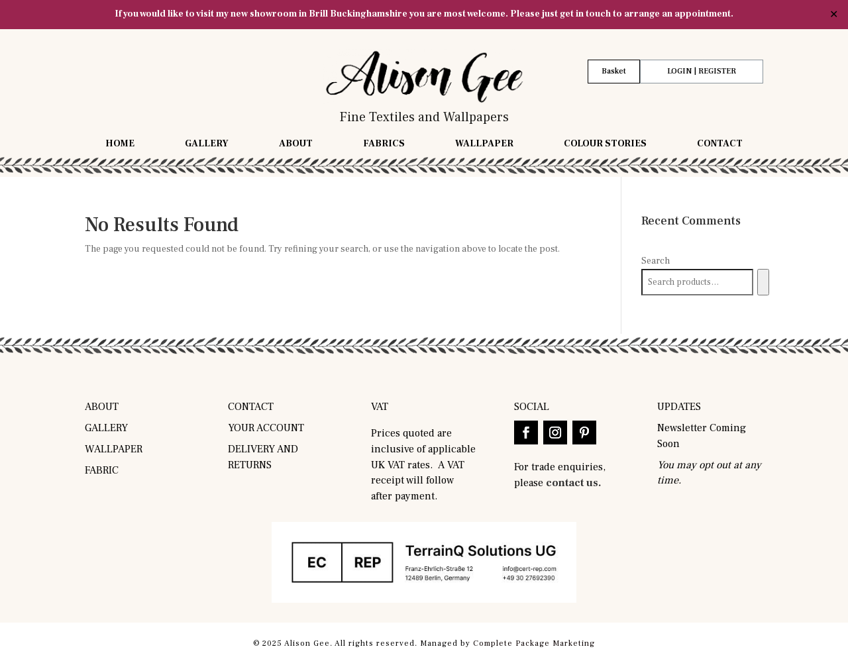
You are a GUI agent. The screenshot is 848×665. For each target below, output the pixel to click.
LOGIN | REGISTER (701, 71)
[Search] (762, 282)
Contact (720, 144)
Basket (614, 71)
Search (655, 261)
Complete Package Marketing (534, 643)
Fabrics (384, 144)
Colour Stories (605, 144)
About (296, 144)
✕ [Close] (833, 14)
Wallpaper (484, 144)
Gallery (207, 144)
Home (119, 144)
